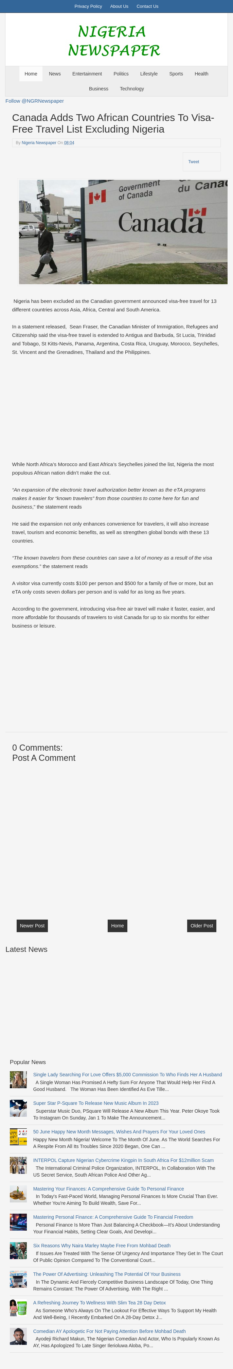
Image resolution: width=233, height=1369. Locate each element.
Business (98, 88)
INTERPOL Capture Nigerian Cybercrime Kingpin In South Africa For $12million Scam (123, 1160)
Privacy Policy (88, 6)
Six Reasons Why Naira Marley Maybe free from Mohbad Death (102, 1245)
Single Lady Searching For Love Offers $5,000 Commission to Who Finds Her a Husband (127, 1074)
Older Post (202, 925)
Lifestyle (149, 73)
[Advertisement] (115, 412)
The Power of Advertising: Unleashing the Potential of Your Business (107, 1274)
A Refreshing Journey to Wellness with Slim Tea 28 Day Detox (99, 1302)
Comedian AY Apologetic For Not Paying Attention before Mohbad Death (109, 1331)
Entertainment (87, 73)
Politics (120, 73)
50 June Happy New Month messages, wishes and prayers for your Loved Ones (119, 1131)
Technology (132, 88)
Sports (176, 73)
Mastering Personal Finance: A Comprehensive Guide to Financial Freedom (113, 1217)
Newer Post (32, 925)
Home (30, 73)
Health (201, 73)
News (55, 73)
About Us (119, 6)
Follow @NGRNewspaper (34, 101)
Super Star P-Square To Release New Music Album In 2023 (96, 1103)
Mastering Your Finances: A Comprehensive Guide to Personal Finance (108, 1189)
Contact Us (147, 6)
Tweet (193, 161)
